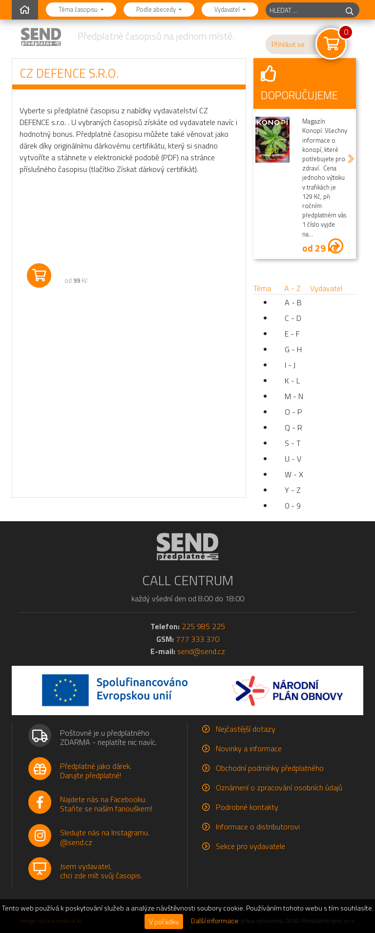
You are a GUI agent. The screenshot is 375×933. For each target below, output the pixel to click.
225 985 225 (203, 626)
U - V (293, 459)
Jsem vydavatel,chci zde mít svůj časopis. (101, 870)
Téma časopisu (79, 9)
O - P (293, 412)
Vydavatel (227, 9)
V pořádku (164, 921)
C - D (293, 318)
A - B (293, 302)
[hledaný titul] (303, 10)
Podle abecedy (156, 9)
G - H (293, 349)
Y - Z (293, 490)
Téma (262, 288)
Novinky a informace (249, 748)
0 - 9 (293, 505)
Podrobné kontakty (247, 807)
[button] (258, 158)
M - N (294, 396)
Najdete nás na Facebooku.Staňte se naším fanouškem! (106, 803)
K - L (292, 380)
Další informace (214, 920)
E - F (292, 333)
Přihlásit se (288, 44)
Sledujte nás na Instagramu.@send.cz (104, 837)
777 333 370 (197, 639)
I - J (290, 365)
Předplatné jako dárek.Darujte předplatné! (95, 770)
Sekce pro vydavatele (250, 846)
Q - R (293, 427)
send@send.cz (201, 651)
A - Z (292, 288)
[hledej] (349, 10)
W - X (294, 474)
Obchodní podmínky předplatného (270, 768)
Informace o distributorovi (258, 826)
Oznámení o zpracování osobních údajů (279, 787)
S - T (293, 443)
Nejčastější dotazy (245, 729)
